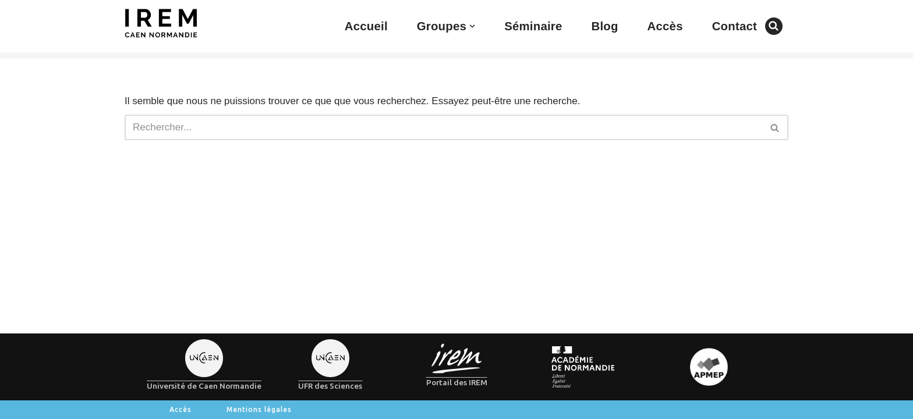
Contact (734, 26)
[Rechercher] (774, 26)
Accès (665, 26)
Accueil (366, 26)
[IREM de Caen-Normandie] (161, 23)
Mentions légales (259, 409)
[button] (472, 26)
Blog (604, 26)
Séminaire (533, 26)
